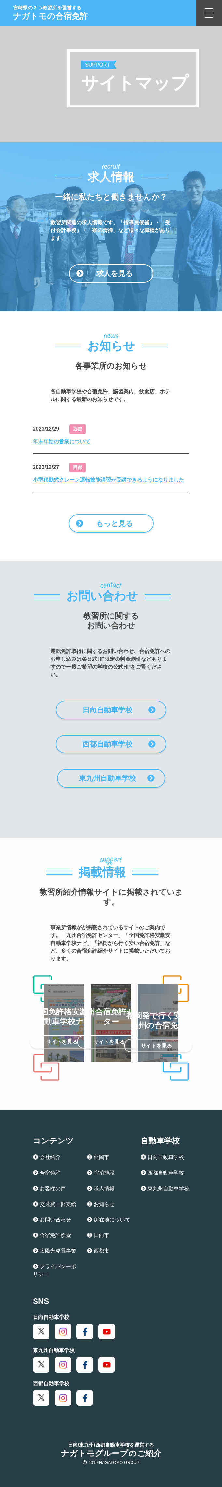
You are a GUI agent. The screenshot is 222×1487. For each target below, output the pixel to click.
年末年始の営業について (61, 441)
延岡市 (98, 1157)
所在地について (108, 1219)
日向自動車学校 (119, 710)
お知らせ (101, 1204)
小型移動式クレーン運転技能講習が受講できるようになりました (108, 480)
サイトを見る (68, 1042)
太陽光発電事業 (54, 1251)
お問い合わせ (52, 1219)
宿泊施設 (101, 1173)
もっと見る (104, 523)
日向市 (98, 1235)
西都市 (98, 1251)
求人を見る (104, 273)
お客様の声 (49, 1188)
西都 (77, 429)
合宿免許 (47, 1173)
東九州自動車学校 (117, 778)
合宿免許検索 (52, 1235)
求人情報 (101, 1188)
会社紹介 (47, 1157)
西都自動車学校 (119, 744)
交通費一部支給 (54, 1204)
